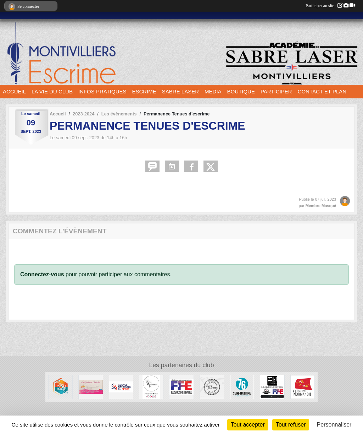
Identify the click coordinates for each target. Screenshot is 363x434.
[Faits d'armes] (212, 387)
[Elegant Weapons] (272, 387)
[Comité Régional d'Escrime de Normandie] (302, 387)
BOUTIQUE (241, 91)
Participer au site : (330, 5)
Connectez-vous (42, 274)
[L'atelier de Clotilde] (90, 387)
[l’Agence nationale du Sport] (121, 387)
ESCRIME (144, 91)
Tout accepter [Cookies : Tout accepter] (248, 425)
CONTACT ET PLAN (322, 91)
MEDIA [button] (213, 91)
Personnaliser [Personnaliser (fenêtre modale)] (334, 425)
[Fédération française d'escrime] (181, 387)
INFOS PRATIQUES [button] (102, 91)
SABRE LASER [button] (180, 91)
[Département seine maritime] (242, 387)
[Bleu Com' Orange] (60, 387)
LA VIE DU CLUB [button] (52, 91)
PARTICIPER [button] (276, 91)
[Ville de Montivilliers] (151, 387)
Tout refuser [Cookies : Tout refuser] (291, 425)
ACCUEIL (14, 91)
